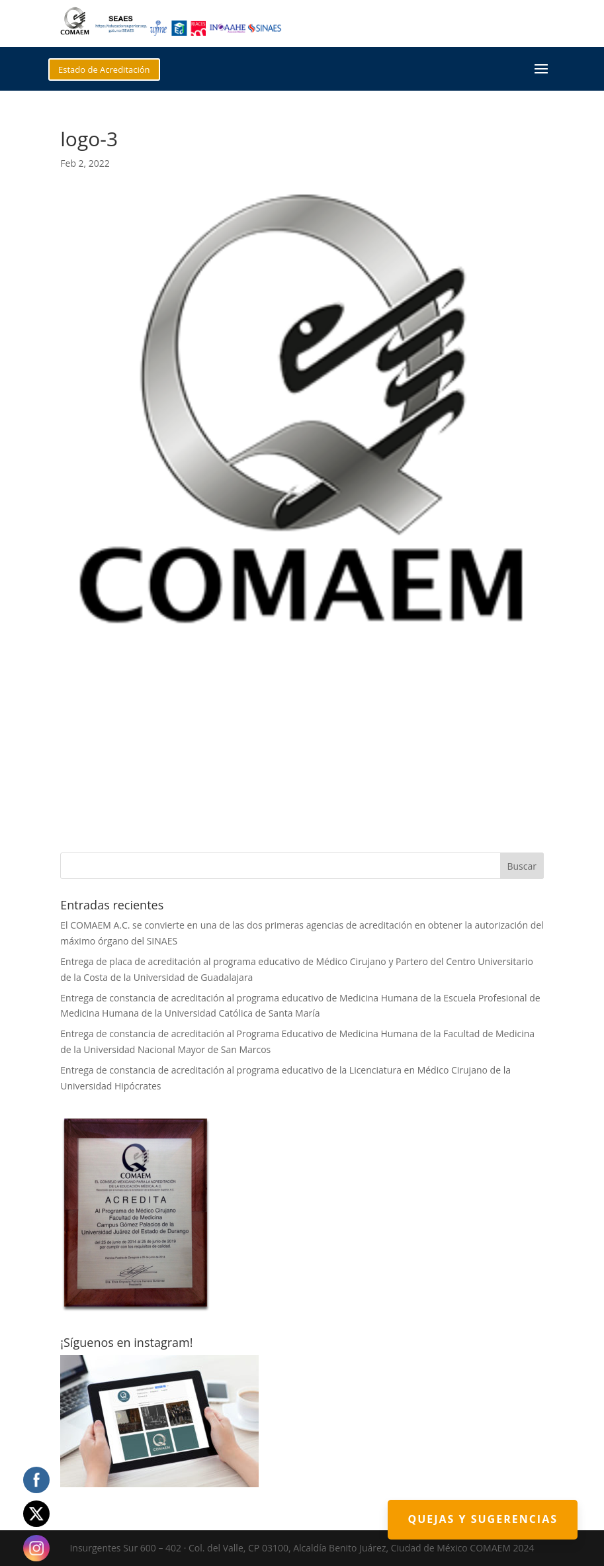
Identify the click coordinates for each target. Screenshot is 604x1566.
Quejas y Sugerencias (483, 1519)
